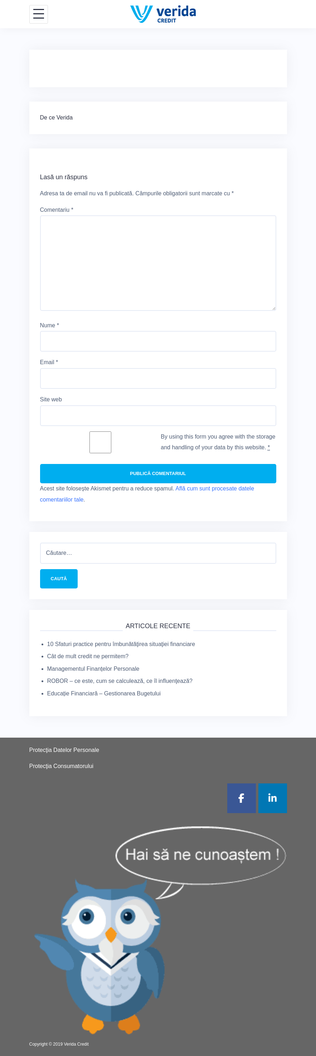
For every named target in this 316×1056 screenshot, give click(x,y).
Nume (49, 325)
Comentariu (56, 210)
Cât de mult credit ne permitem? (88, 656)
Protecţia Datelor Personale (64, 750)
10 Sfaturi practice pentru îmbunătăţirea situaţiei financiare (121, 644)
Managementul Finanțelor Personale (93, 669)
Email (49, 362)
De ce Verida (56, 117)
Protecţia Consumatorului (61, 766)
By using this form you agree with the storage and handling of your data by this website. (218, 442)
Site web (51, 399)
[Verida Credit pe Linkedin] (272, 798)
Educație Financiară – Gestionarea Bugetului (104, 693)
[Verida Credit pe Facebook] (241, 798)
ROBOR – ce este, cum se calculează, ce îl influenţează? (120, 681)
